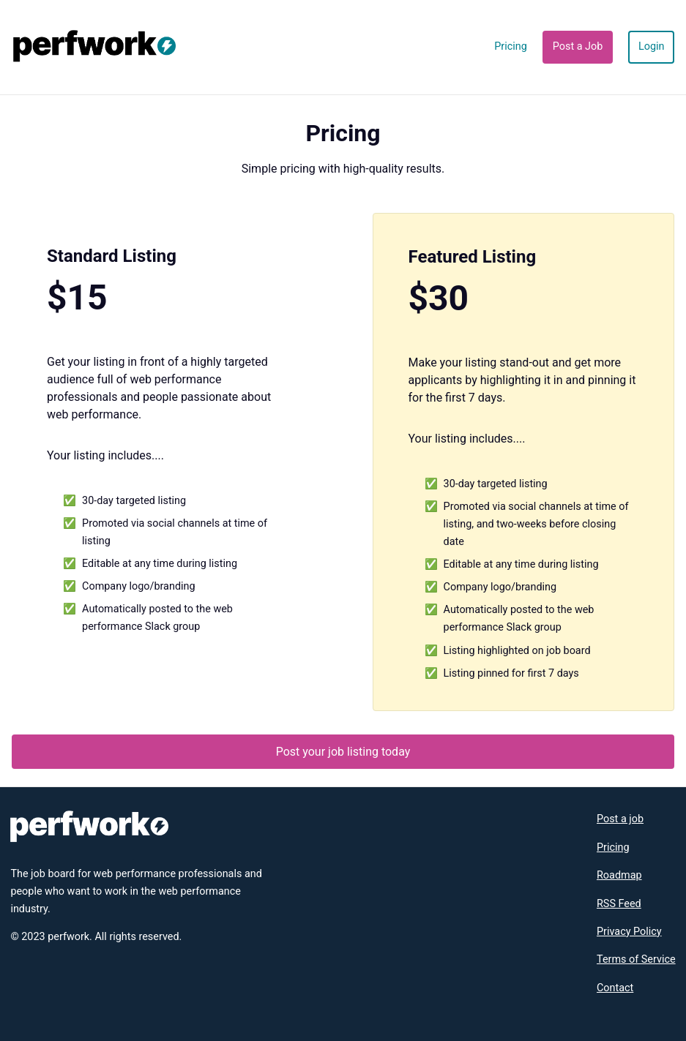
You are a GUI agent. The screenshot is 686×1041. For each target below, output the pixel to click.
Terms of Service (636, 959)
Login (651, 46)
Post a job (620, 819)
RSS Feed (619, 904)
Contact (615, 988)
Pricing (510, 46)
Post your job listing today (343, 752)
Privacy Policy (629, 931)
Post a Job (578, 46)
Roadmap (619, 875)
